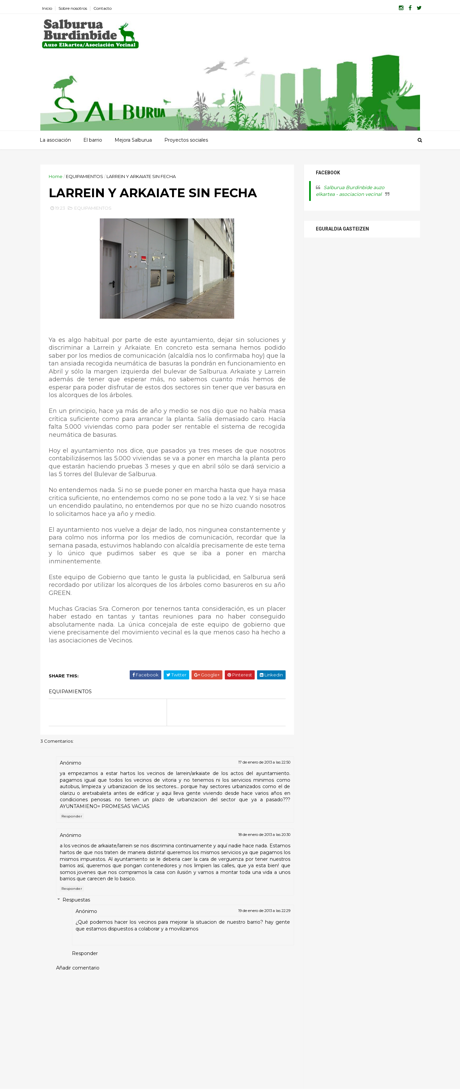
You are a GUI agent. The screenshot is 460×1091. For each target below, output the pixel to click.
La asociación (55, 140)
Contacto (102, 8)
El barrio (92, 140)
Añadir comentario (77, 968)
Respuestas (76, 900)
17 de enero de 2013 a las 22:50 (264, 762)
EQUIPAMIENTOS (84, 176)
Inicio (47, 8)
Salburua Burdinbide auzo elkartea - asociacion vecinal (350, 190)
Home (55, 176)
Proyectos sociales (186, 140)
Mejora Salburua (133, 140)
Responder (71, 816)
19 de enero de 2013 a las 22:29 (264, 910)
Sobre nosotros (72, 8)
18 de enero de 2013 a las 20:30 (264, 834)
